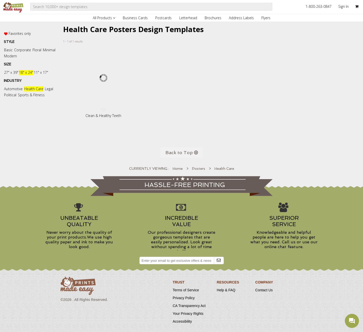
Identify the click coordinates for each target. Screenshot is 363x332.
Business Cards (135, 17)
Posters (198, 169)
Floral (37, 50)
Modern (10, 56)
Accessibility (182, 321)
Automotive (13, 88)
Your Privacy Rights (188, 314)
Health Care (33, 88)
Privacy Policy (184, 298)
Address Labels (241, 17)
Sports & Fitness (31, 94)
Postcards (163, 17)
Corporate (22, 50)
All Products (104, 17)
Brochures (213, 17)
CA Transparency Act (189, 306)
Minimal (49, 50)
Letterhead (188, 17)
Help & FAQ (226, 290)
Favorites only (20, 33)
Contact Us (264, 290)
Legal (49, 88)
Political (10, 94)
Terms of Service (186, 290)
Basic (8, 50)
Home (178, 169)
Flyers (265, 17)
